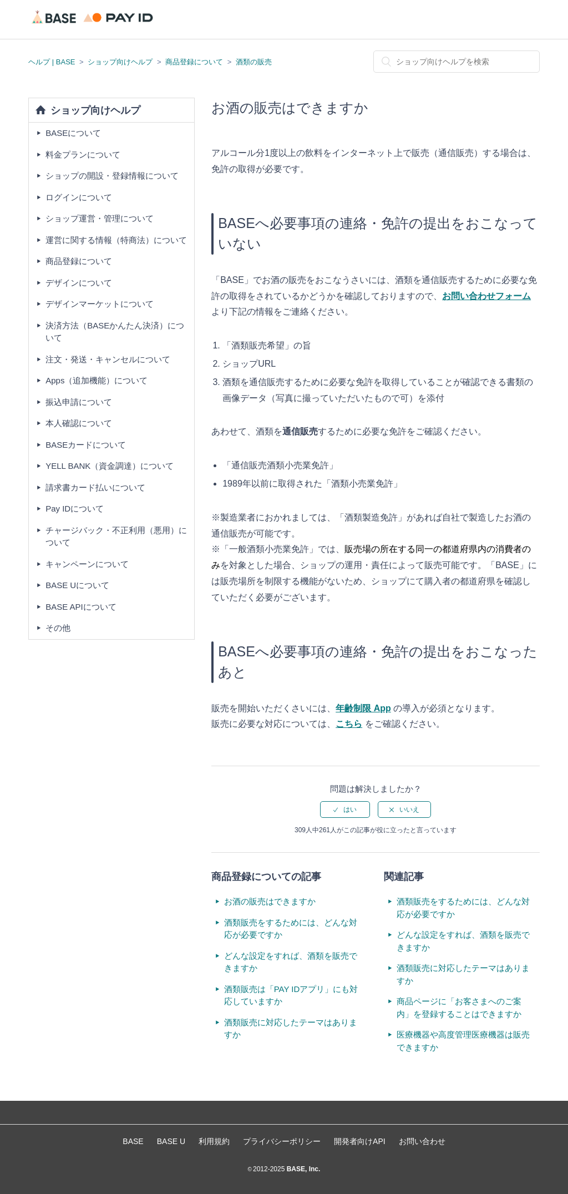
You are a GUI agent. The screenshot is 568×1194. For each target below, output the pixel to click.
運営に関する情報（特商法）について (116, 240)
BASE (133, 1141)
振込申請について (78, 402)
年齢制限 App (363, 708)
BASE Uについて (77, 585)
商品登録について (194, 62)
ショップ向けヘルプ (120, 62)
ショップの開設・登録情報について (112, 175)
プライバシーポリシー (282, 1141)
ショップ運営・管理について (99, 218)
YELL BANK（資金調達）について (109, 465)
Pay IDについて (74, 508)
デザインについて (78, 282)
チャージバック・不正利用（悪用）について (116, 536)
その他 (57, 628)
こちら (349, 723)
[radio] (345, 809)
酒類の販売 (254, 62)
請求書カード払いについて (95, 487)
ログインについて (78, 197)
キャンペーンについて (87, 564)
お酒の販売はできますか (270, 901)
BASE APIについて (80, 606)
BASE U (171, 1141)
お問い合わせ (422, 1141)
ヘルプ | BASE (51, 62)
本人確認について (78, 423)
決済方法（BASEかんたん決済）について (114, 332)
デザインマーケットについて (99, 303)
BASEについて (73, 133)
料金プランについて (82, 154)
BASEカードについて (85, 444)
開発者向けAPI (360, 1141)
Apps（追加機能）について (96, 380)
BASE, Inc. (302, 1169)
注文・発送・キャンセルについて (107, 359)
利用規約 (214, 1141)
